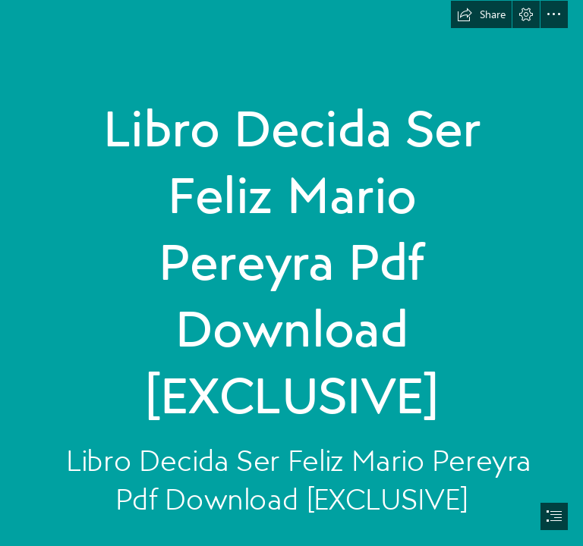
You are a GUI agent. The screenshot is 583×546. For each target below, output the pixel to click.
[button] (481, 14)
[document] (291, 273)
